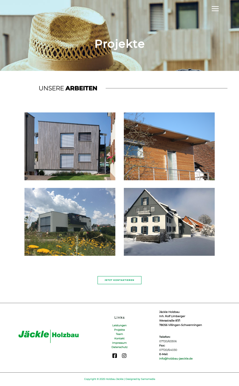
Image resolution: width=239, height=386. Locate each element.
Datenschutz (119, 347)
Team (119, 334)
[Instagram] (124, 355)
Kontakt (119, 338)
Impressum (119, 342)
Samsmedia (148, 379)
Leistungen (119, 325)
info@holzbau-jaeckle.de (176, 358)
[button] (119, 280)
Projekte (119, 329)
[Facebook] (114, 355)
